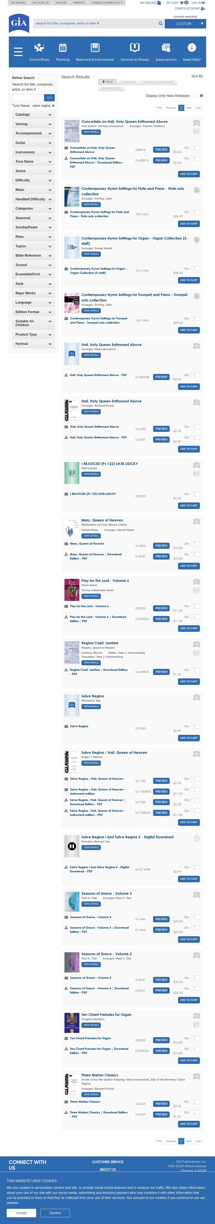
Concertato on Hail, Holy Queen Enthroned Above (124, 121)
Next (189, 107)
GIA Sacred (18, 2)
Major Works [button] (33, 293)
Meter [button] (33, 190)
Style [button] (33, 283)
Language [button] (33, 302)
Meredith (79, 2)
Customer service (107, 1162)
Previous (171, 107)
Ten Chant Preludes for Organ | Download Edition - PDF (99, 1051)
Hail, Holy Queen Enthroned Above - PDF (98, 375)
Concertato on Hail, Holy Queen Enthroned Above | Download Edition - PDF (97, 162)
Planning (62, 51)
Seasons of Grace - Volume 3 (106, 893)
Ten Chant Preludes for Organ (106, 1014)
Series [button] (33, 171)
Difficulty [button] (33, 180)
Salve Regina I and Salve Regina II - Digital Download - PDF (99, 869)
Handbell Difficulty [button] (33, 199)
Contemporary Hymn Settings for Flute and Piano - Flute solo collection (99, 214)
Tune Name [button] (33, 161)
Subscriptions (166, 51)
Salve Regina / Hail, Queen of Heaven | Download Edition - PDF (98, 802)
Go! (49, 97)
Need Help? (192, 51)
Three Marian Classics (99, 1075)
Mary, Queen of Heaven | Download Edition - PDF (96, 556)
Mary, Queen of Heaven (102, 520)
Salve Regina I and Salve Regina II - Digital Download (127, 837)
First (159, 107)
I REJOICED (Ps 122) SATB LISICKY (109, 464)
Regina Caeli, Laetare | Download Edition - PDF (98, 672)
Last (198, 107)
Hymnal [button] (33, 344)
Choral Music (39, 51)
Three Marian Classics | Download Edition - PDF (98, 1114)
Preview (161, 149)
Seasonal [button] (33, 218)
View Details (91, 132)
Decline (55, 1213)
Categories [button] (33, 208)
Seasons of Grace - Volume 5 (106, 954)
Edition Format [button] (33, 312)
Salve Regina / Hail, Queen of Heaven (114, 752)
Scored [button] (33, 265)
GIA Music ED (41, 2)
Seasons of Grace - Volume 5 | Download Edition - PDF (99, 990)
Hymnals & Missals (135, 51)
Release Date (111, 88)
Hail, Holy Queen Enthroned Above (111, 345)
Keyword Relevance (158, 82)
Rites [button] (33, 236)
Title (107, 82)
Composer (128, 82)
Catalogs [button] (33, 114)
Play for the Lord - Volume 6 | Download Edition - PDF (98, 619)
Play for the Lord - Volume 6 (105, 581)
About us (108, 1170)
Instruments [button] (33, 152)
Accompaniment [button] (33, 133)
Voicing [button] (33, 124)
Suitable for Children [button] (33, 323)
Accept (21, 1213)
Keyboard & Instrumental (95, 51)
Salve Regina (92, 696)
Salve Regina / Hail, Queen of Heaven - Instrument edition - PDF (97, 813)
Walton (61, 2)
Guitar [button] (33, 143)
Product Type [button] (33, 334)
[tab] (33, 115)
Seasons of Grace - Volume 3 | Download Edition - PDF (99, 929)
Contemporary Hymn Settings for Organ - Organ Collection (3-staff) (98, 271)
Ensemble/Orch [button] (33, 274)
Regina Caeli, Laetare (99, 643)
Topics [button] (33, 246)
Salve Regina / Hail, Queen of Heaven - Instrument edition (97, 791)
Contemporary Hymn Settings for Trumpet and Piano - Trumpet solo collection (98, 320)
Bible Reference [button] (33, 255)
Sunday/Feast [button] (33, 227)
